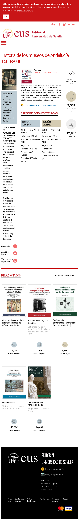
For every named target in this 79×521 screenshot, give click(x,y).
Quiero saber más (25, 10)
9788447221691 (50, 106)
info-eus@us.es (46, 491)
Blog (50, 25)
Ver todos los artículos (65, 276)
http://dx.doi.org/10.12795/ (34, 106)
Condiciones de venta (19, 501)
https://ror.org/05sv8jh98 (54, 476)
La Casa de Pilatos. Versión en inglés (36, 404)
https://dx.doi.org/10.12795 (55, 470)
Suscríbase (67, 500)
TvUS (68, 25)
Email (73, 25)
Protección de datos (56, 501)
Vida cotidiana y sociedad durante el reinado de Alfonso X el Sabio (13, 323)
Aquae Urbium (8, 403)
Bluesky (62, 25)
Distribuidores (45, 500)
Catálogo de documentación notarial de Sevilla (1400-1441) (65, 323)
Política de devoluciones (31, 501)
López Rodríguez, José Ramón (45, 73)
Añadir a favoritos (5, 253)
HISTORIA (34, 159)
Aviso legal (10, 501)
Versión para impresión (7, 261)
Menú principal (3, 43)
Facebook (57, 25)
